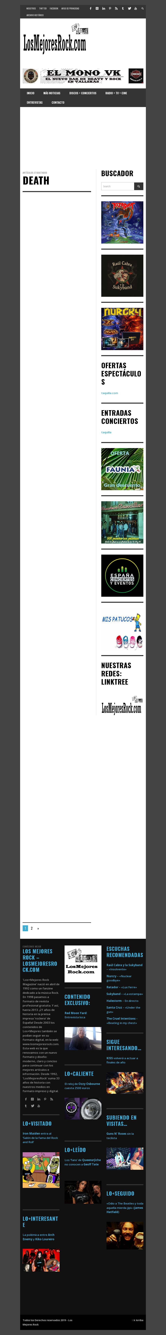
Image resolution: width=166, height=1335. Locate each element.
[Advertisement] (83, 138)
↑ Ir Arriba (137, 1320)
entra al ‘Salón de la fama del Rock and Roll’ (40, 1138)
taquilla (106, 432)
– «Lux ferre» (121, 987)
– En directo (122, 1001)
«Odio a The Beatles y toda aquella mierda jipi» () (124, 1207)
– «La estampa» (124, 994)
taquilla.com (109, 393)
